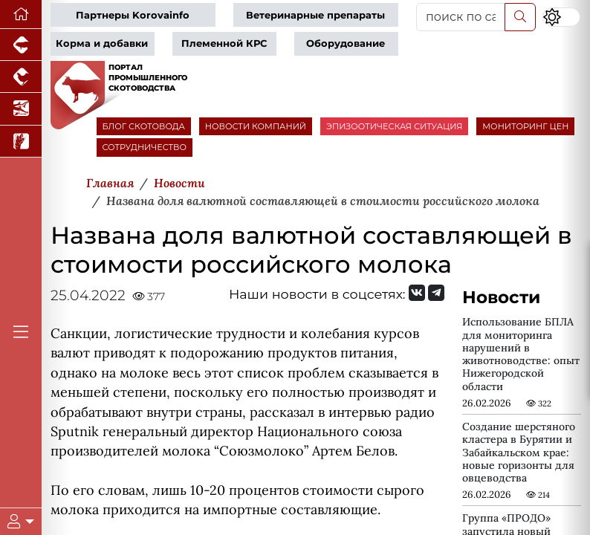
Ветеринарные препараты (315, 15)
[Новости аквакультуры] (21, 109)
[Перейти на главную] (21, 14)
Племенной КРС (224, 43)
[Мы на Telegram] (436, 293)
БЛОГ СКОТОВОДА (144, 126)
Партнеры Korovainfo (132, 15)
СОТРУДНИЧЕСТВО (145, 147)
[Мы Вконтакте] (417, 293)
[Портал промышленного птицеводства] (21, 77)
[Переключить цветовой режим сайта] (561, 17)
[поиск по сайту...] (460, 17)
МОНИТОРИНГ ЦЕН (525, 126)
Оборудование (345, 43)
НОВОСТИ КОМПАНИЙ (255, 126)
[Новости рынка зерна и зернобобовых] (21, 142)
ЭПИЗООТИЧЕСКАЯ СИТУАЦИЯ (394, 126)
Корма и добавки (102, 43)
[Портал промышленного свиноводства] (21, 45)
